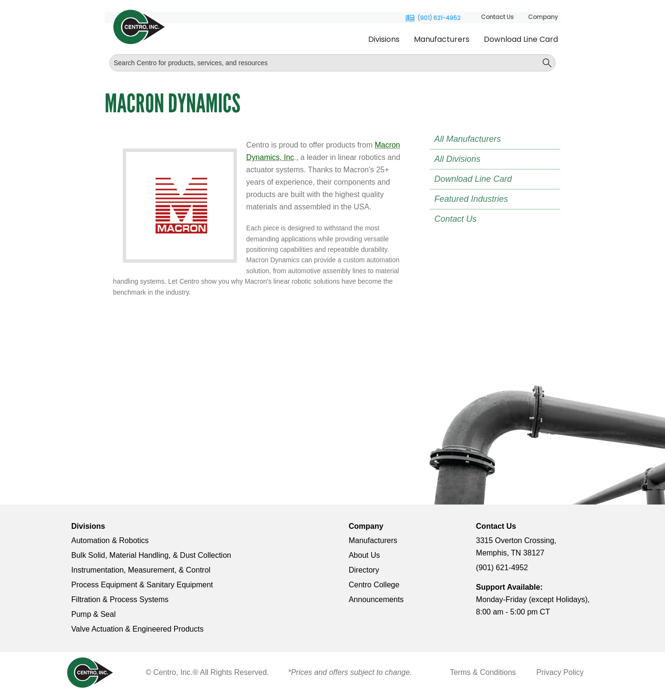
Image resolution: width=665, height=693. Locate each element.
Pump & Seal (93, 614)
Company (543, 17)
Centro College (374, 585)
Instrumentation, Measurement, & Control (141, 570)
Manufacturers (441, 39)
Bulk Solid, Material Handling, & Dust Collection (151, 555)
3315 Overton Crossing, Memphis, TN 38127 (516, 546)
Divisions (384, 39)
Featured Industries (471, 199)
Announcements (376, 599)
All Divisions (457, 159)
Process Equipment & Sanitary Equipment (142, 585)
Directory (364, 570)
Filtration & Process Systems (120, 599)
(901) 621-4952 (439, 18)
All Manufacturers (467, 139)
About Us (364, 555)
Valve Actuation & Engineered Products (137, 629)
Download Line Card (521, 39)
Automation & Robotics (110, 540)
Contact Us (497, 17)
